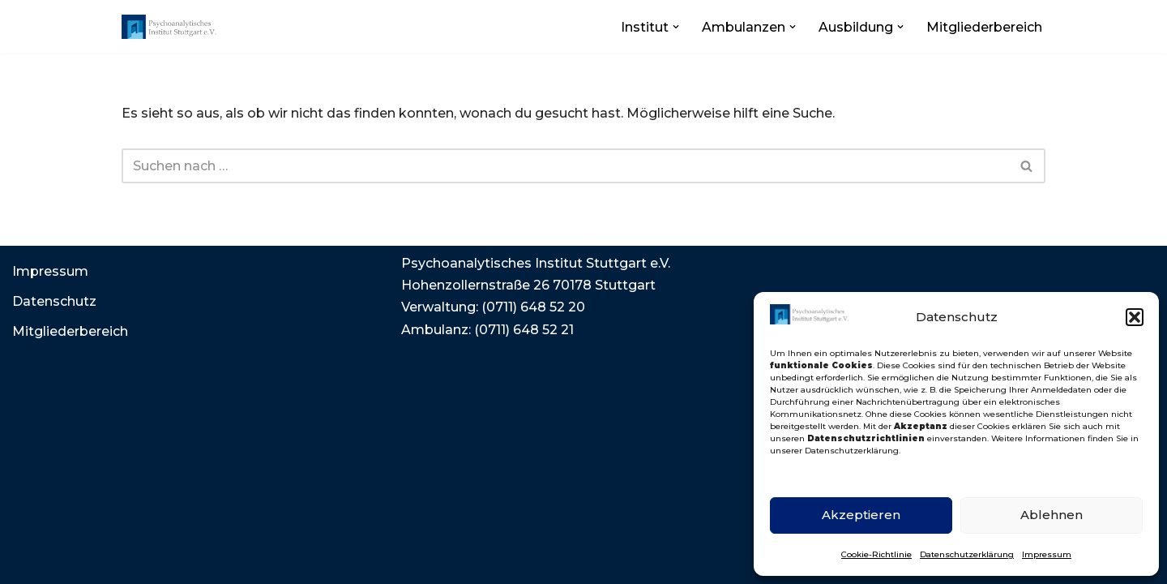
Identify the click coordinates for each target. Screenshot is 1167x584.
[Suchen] (565, 165)
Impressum (1046, 554)
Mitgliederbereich (984, 27)
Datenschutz (54, 301)
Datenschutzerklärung (967, 554)
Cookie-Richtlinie (876, 554)
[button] (1134, 317)
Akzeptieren (861, 514)
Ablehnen (1051, 514)
